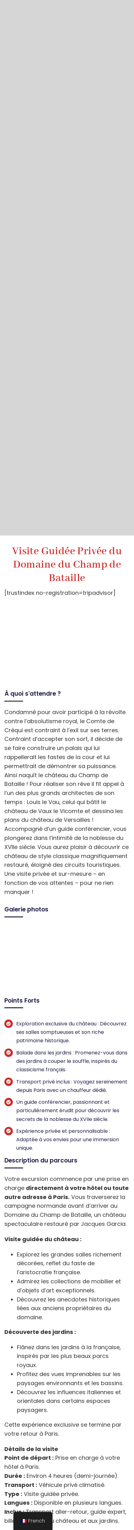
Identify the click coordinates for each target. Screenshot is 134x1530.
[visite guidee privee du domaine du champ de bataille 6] (67, 930)
